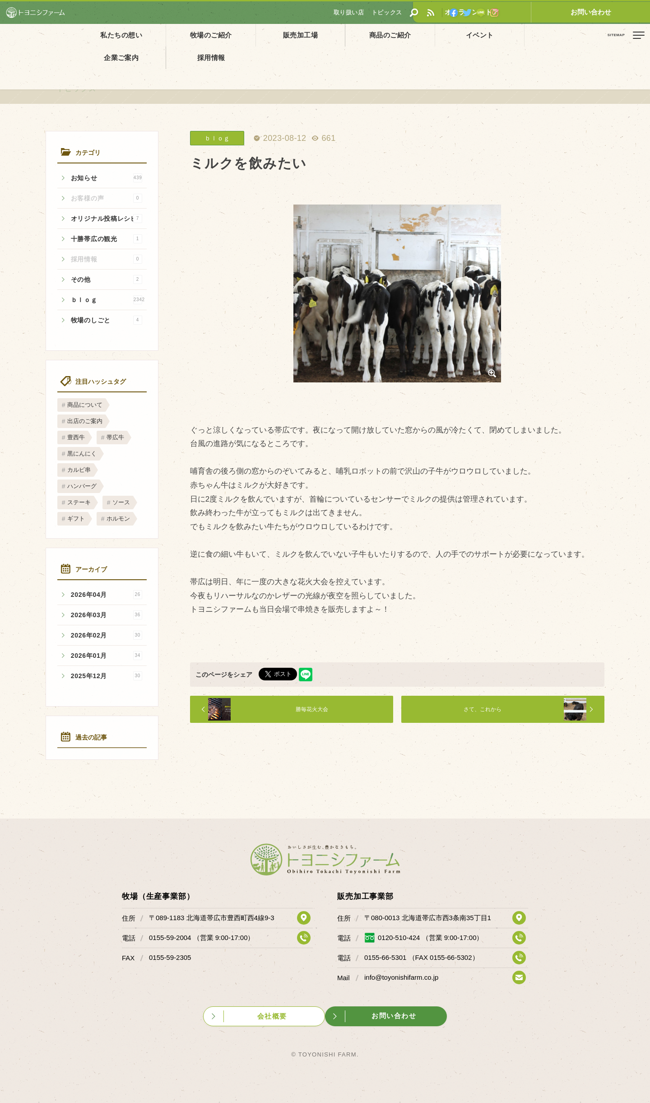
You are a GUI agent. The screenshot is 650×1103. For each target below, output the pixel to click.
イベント (395, 35)
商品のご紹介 (324, 35)
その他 (106, 279)
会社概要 (272, 1015)
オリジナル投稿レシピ (106, 218)
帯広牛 (115, 437)
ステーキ (79, 502)
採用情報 (538, 35)
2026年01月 (106, 655)
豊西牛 (76, 437)
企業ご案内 (466, 35)
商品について (84, 404)
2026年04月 (106, 594)
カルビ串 (79, 469)
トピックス (42, 55)
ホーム (14, 56)
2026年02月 (106, 635)
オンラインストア (548, 12)
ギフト (76, 518)
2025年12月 (106, 675)
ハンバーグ (82, 486)
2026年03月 (106, 614)
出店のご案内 (84, 421)
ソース (121, 502)
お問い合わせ (616, 12)
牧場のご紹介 (183, 35)
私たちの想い (112, 35)
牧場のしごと (106, 320)
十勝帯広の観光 (106, 238)
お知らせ (106, 177)
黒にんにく (82, 453)
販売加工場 (253, 35)
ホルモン (118, 518)
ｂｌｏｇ (108, 299)
